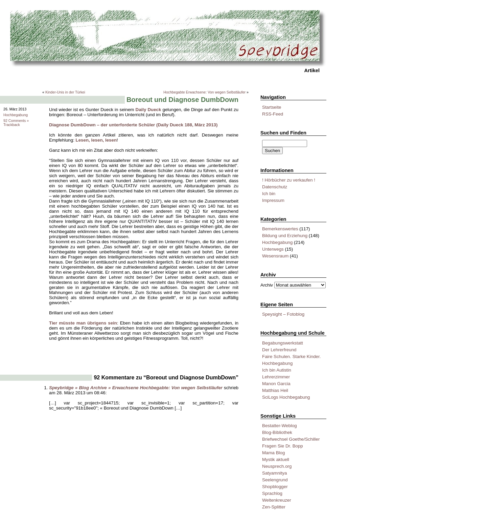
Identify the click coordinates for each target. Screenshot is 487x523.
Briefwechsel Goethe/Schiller (291, 439)
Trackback (11, 125)
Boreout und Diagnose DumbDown (182, 99)
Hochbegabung (277, 242)
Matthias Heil (275, 390)
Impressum (273, 200)
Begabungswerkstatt (282, 343)
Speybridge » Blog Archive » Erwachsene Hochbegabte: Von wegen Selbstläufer (136, 387)
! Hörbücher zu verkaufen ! (288, 180)
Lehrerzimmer (276, 376)
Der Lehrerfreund (279, 349)
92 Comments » (16, 121)
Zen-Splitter (273, 506)
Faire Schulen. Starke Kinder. (291, 356)
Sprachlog (272, 493)
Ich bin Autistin (276, 370)
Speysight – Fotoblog (283, 314)
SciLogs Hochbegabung (286, 397)
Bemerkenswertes (280, 228)
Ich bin (268, 193)
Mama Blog (273, 452)
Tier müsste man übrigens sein (83, 323)
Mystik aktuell (275, 459)
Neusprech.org (277, 466)
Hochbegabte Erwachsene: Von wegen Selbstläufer (204, 92)
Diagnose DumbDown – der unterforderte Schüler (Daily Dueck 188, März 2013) (133, 124)
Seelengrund (275, 479)
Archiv (266, 285)
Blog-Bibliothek (277, 432)
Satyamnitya (274, 473)
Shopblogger (275, 486)
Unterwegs (273, 249)
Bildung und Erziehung (284, 235)
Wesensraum (275, 255)
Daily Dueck (148, 109)
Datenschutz (274, 186)
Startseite (271, 107)
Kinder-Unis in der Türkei (65, 92)
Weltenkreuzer (276, 500)
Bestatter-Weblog (279, 425)
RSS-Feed (272, 114)
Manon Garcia (276, 383)
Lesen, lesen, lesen (96, 140)
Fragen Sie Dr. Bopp (282, 445)
